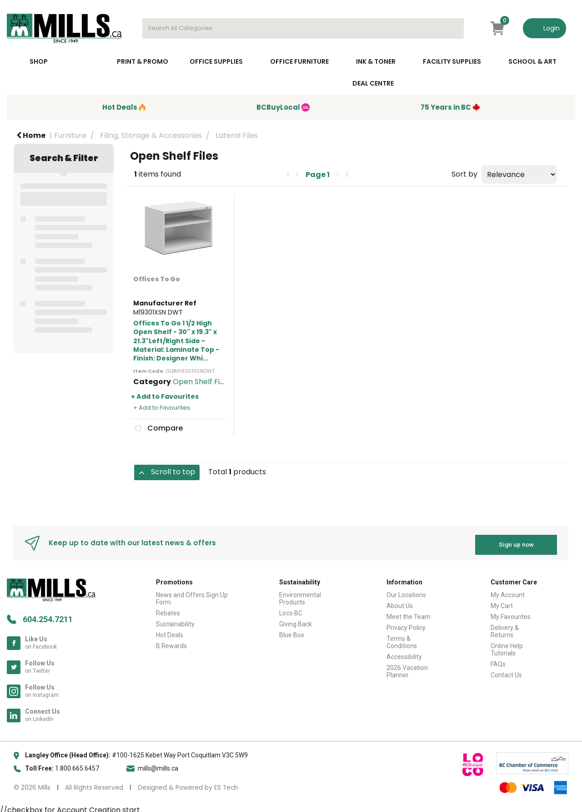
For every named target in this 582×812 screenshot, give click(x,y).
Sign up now (516, 540)
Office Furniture (299, 61)
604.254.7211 (48, 615)
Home (30, 135)
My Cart (502, 602)
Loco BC (290, 609)
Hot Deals (169, 631)
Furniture (70, 135)
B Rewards (171, 642)
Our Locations (406, 591)
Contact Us (506, 671)
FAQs (498, 660)
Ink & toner (376, 61)
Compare (157, 428)
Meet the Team (408, 613)
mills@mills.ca (158, 764)
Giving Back (295, 620)
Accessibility (404, 653)
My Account (508, 591)
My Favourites (511, 613)
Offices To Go (156, 279)
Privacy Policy (406, 624)
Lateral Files (237, 135)
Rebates (168, 609)
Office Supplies (216, 61)
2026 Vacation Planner (407, 667)
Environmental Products (300, 595)
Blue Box (291, 631)
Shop (39, 61)
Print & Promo (142, 61)
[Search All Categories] (303, 28)
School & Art (532, 61)
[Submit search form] (452, 28)
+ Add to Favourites (165, 396)
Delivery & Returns (505, 627)
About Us (399, 602)
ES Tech (226, 783)
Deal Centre (373, 83)
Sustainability (175, 620)
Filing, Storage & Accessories (151, 135)
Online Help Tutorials (507, 646)
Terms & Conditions (401, 638)
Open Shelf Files (201, 381)
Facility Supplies (452, 61)
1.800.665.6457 (77, 764)
